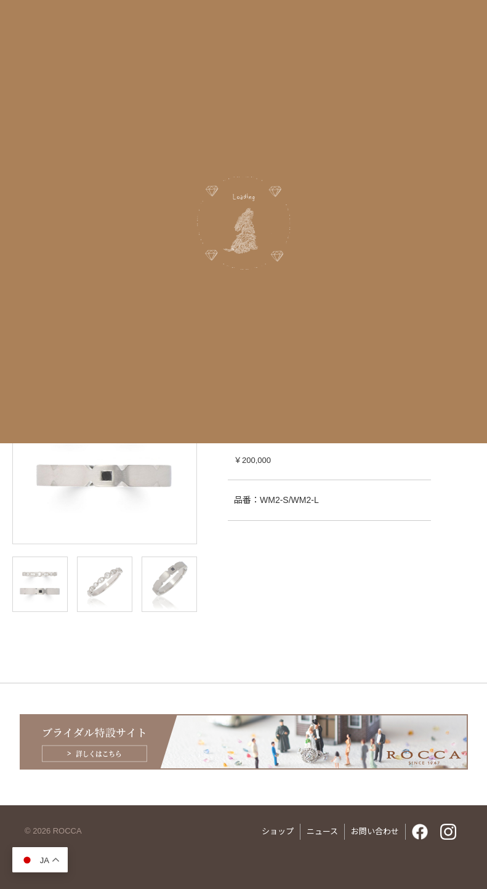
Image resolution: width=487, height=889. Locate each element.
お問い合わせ (375, 831)
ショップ (278, 831)
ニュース (322, 831)
